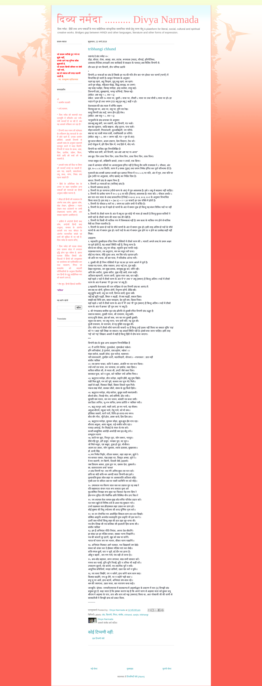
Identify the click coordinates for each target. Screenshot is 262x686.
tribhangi (144, 614)
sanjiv (135, 614)
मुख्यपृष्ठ (130, 668)
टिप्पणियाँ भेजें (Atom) (136, 676)
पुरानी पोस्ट (167, 668)
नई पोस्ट (94, 668)
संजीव (120, 614)
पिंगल (115, 614)
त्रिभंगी (109, 614)
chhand (128, 614)
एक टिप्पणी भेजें (98, 638)
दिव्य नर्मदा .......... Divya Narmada (128, 19)
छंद (103, 614)
